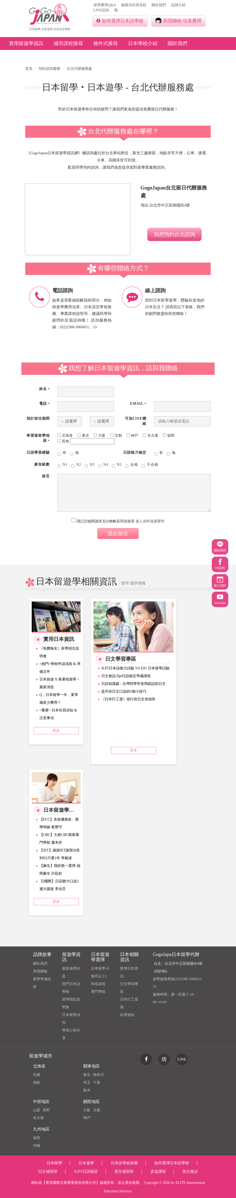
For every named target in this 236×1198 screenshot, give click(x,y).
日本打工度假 (129, 1003)
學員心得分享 (71, 1034)
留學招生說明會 (71, 1003)
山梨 (36, 1110)
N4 (103, 465)
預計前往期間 (38, 418)
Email (138, 404)
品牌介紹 (178, 5)
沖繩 (36, 1146)
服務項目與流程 (133, 5)
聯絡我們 (220, 546)
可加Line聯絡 (135, 421)
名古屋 (38, 1118)
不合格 (150, 465)
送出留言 (118, 533)
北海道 (39, 1066)
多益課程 (158, 1171)
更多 (56, 730)
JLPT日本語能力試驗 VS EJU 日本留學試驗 (135, 668)
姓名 (44, 389)
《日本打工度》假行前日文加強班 (128, 699)
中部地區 (41, 1101)
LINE (181, 1059)
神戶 (86, 1118)
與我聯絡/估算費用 (178, 20)
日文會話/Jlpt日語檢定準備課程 (126, 676)
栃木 (86, 1090)
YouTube (220, 599)
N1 (62, 465)
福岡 (36, 1138)
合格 (131, 465)
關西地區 (91, 1101)
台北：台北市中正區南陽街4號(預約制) (178, 967)
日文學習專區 (129, 988)
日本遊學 (86, 1163)
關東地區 (91, 1066)
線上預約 (220, 581)
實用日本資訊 (129, 972)
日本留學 (54, 1163)
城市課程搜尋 (68, 43)
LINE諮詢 (101, 10)
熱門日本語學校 (71, 988)
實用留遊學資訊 (26, 43)
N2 (76, 465)
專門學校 (98, 992)
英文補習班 (124, 1171)
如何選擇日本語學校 (120, 20)
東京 (86, 1075)
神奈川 (98, 1075)
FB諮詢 (220, 564)
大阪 (86, 1110)
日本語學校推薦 (124, 1163)
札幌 (36, 1075)
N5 (117, 465)
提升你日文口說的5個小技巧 (123, 691)
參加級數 (42, 464)
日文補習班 (47, 1171)
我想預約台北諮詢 (174, 234)
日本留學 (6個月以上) (100, 972)
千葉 (96, 1082)
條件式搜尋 (105, 43)
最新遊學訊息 (71, 972)
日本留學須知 (71, 1018)
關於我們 (158, 5)
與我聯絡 (40, 971)
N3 (90, 465)
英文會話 (190, 1171)
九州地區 (41, 1129)
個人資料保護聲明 (150, 521)
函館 (36, 1082)
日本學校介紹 (142, 43)
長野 (46, 1110)
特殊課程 (98, 984)
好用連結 (127, 1015)
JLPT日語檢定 (86, 1171)
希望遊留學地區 (38, 438)
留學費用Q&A (105, 5)
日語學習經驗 (38, 452)
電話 (44, 404)
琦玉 (86, 1082)
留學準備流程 (42, 983)
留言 (46, 476)
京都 (96, 1110)
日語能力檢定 (134, 452)
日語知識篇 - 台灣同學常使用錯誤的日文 (133, 684)
